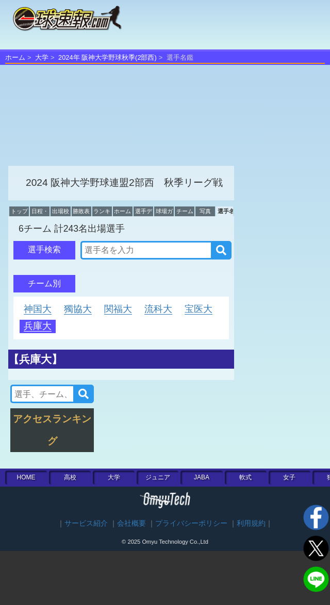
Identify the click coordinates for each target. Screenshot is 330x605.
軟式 (245, 477)
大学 (41, 57)
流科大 (158, 309)
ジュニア (157, 477)
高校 (70, 477)
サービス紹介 (86, 523)
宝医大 (198, 309)
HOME (26, 477)
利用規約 (251, 523)
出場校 (60, 211)
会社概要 (131, 523)
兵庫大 (38, 326)
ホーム (15, 57)
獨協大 (78, 309)
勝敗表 (81, 211)
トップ (19, 211)
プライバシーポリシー (191, 523)
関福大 (118, 309)
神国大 (38, 309)
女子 (289, 477)
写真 (205, 211)
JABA (201, 477)
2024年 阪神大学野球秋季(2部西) (107, 57)
